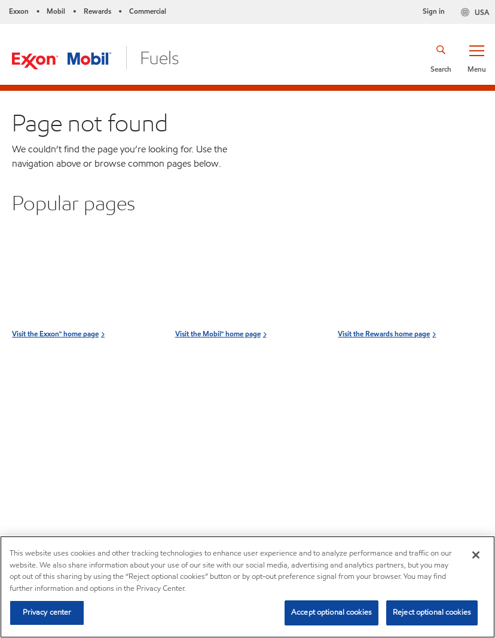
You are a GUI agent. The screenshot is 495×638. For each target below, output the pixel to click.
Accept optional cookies (331, 612)
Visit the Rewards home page (384, 386)
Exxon (19, 11)
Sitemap (32, 474)
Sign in (434, 11)
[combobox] (412, 470)
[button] (476, 58)
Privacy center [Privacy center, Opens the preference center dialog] (47, 612)
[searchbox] (400, 470)
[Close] (476, 555)
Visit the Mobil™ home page (218, 386)
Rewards (97, 11)
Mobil (56, 11)
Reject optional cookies (432, 612)
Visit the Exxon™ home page (55, 386)
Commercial (147, 11)
